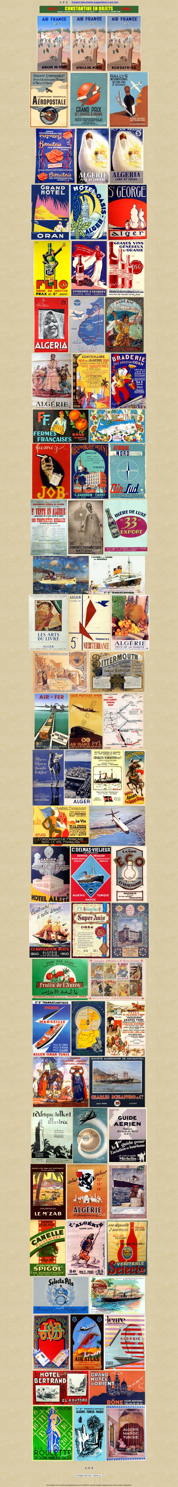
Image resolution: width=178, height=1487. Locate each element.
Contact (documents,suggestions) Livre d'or (95, 2)
